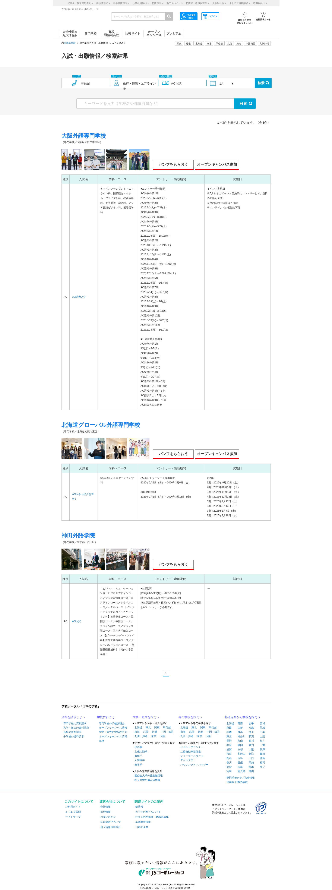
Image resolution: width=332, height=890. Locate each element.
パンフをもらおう (173, 164)
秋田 (229, 727)
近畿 (154, 731)
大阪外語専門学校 (83, 136)
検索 (261, 83)
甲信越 (167, 727)
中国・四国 (167, 731)
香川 (229, 762)
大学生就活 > (219, 3)
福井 (262, 740)
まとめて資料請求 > (239, 3)
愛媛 (240, 762)
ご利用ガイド (73, 806)
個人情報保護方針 (110, 827)
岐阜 (229, 745)
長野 (229, 740)
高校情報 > (103, 3)
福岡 (262, 762)
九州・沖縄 (141, 736)
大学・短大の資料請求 (76, 727)
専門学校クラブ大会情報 (241, 777)
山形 (240, 727)
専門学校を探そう (190, 717)
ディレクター (188, 760)
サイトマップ (73, 816)
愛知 (251, 745)
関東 (156, 727)
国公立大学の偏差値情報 (149, 775)
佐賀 (229, 767)
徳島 (262, 758)
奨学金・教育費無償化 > (80, 3)
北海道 (198, 43)
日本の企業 (141, 827)
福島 (251, 727)
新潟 (251, 736)
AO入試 (76, 621)
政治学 (138, 747)
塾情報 (139, 806)
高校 (101, 740)
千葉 (262, 731)
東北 (148, 727)
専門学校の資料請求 (74, 723)
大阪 (162, 736)
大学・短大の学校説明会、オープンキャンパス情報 (114, 734)
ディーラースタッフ (191, 755)
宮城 (262, 723)
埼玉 (251, 731)
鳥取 (251, 753)
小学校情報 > (141, 3)
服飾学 (138, 755)
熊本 (251, 767)
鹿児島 (241, 771)
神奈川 (241, 736)
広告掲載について (110, 822)
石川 (251, 740)
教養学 (138, 764)
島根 (262, 753)
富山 (240, 740)
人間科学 (140, 760)
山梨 (262, 736)
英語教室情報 (143, 822)
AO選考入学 (79, 296)
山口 (251, 758)
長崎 (240, 767)
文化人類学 (141, 751)
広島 (240, 758)
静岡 (240, 745)
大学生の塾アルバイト (148, 811)
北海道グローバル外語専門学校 (100, 425)
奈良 (229, 753)
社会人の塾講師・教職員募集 (152, 816)
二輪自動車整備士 (190, 751)
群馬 (240, 731)
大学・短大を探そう (146, 717)
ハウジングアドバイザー (194, 764)
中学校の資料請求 (73, 736)
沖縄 (251, 771)
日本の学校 (70, 43)
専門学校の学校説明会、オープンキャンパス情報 (113, 725)
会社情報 (105, 806)
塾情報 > (157, 3)
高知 (251, 762)
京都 (240, 749)
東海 (137, 731)
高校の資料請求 (72, 731)
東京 (153, 736)
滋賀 (229, 749)
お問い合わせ (108, 816)
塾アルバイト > (175, 3)
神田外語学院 (78, 535)
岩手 (251, 723)
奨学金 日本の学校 (237, 782)
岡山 (229, 758)
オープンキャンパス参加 (217, 164)
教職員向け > (260, 3)
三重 (262, 745)
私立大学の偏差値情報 (147, 780)
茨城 (262, 727)
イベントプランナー (191, 747)
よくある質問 (73, 811)
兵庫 (262, 749)
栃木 (229, 731)
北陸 (145, 731)
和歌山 (241, 753)
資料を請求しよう (73, 717)
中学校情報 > (121, 3)
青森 (240, 723)
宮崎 (229, 771)
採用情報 (105, 811)
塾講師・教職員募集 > (197, 3)
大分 (262, 767)
